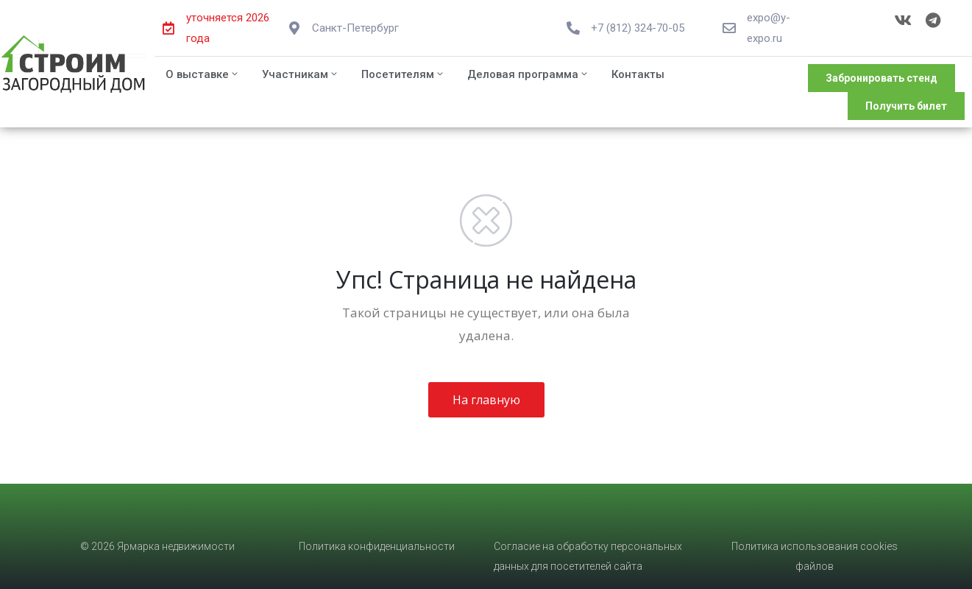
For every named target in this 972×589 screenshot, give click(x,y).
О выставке (203, 74)
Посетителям (403, 74)
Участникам (300, 74)
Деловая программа (528, 74)
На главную (486, 400)
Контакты (637, 74)
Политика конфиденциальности (377, 546)
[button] (881, 78)
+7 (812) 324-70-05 (637, 28)
